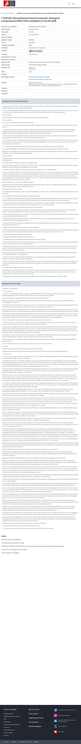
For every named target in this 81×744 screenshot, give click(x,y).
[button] (40, 101)
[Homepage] (1, 13)
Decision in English (36, 51)
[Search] (69, 3)
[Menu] (73, 3)
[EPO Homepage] (9, 4)
